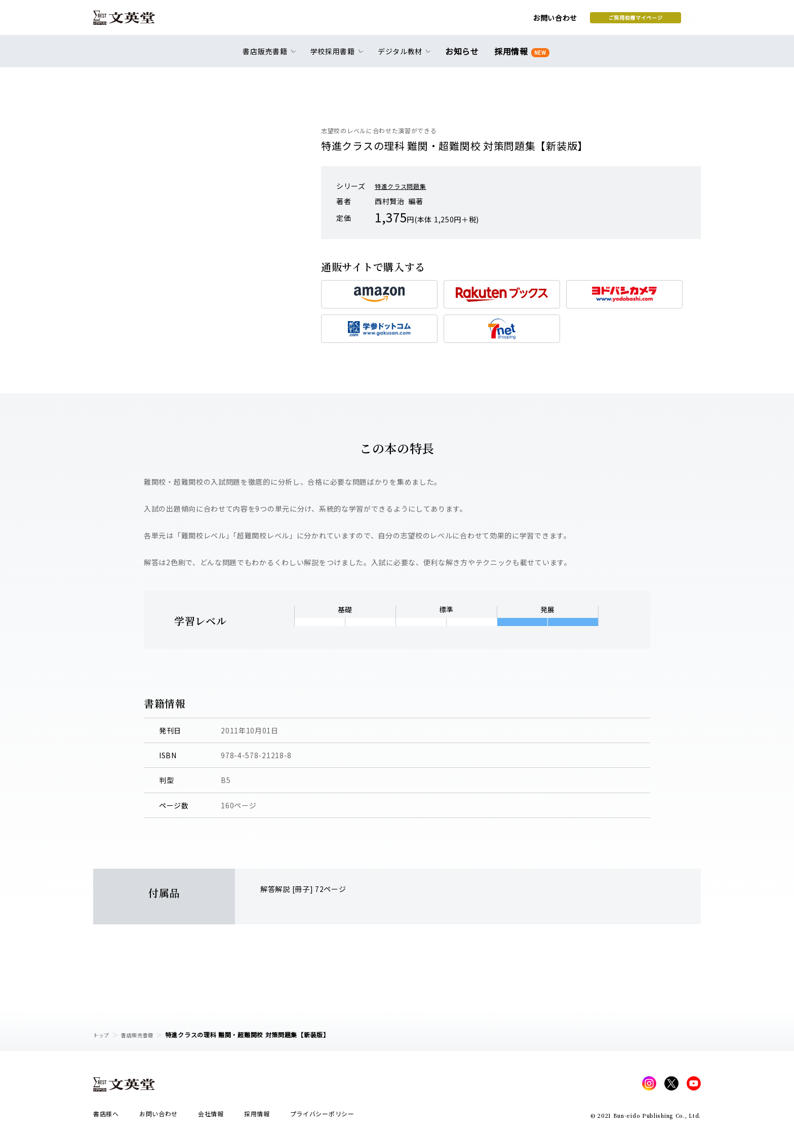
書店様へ (106, 1116)
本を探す (655, 21)
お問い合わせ (473, 21)
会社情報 (211, 1116)
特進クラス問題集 (404, 186)
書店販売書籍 (143, 1034)
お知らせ (464, 57)
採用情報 (519, 57)
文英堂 (133, 21)
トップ (102, 1034)
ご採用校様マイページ (554, 21)
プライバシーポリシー (322, 1116)
